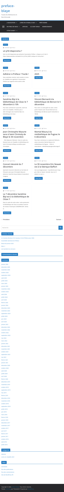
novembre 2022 (5, 330)
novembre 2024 (5, 289)
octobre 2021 (5, 352)
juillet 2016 (4, 444)
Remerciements (47, 26)
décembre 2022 (5, 327)
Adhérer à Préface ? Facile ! (16, 74)
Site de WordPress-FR (7, 475)
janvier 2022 (4, 343)
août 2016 (4, 442)
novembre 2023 (5, 311)
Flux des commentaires (7, 472)
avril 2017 (4, 431)
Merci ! (3, 246)
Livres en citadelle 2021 (7, 457)
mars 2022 (4, 341)
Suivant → (59, 219)
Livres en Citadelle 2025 (27, 22)
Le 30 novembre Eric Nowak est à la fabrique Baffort (47, 165)
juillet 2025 (4, 281)
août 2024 (4, 294)
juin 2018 (3, 412)
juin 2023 (3, 319)
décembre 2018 (5, 398)
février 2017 (4, 433)
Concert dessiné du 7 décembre (13, 165)
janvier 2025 (4, 286)
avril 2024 (4, 300)
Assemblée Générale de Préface (10, 241)
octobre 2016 (5, 439)
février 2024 (4, 302)
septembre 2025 (5, 275)
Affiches (25, 26)
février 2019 (4, 395)
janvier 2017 (4, 436)
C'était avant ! (11, 30)
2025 (36, 74)
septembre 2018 (5, 406)
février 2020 (4, 379)
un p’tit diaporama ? (12, 50)
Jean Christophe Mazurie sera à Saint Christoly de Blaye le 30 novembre (14, 134)
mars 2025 (4, 283)
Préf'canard (43, 22)
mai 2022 (3, 338)
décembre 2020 (5, 365)
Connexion (4, 466)
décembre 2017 (5, 423)
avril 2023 (4, 321)
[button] (16, 23)
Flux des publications (7, 469)
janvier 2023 (4, 324)
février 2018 (4, 417)
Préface (13, 47)
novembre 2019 (5, 384)
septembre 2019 (5, 390)
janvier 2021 (4, 362)
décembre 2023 (5, 308)
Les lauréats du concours (8, 249)
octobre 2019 (5, 387)
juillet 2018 (4, 409)
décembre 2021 (5, 346)
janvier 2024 (4, 305)
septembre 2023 (5, 313)
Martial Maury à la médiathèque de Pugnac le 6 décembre (47, 134)
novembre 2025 (5, 270)
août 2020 (4, 371)
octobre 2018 (5, 403)
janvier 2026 (4, 264)
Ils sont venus (35, 26)
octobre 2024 (5, 291)
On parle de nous (12, 26)
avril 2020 (4, 376)
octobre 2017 (5, 428)
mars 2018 (4, 414)
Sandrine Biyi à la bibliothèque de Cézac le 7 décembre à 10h (15, 102)
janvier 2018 (4, 420)
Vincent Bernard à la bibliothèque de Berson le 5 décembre (47, 102)
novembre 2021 (5, 349)
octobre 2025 (5, 272)
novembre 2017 (5, 425)
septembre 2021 (5, 354)
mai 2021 (3, 357)
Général (5, 44)
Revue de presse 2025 (7, 243)
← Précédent (5, 219)
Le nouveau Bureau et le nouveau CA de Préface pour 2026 (17, 238)
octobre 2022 (5, 332)
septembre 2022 (5, 335)
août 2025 (4, 278)
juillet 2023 (4, 316)
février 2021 (4, 360)
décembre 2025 (5, 267)
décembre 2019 (5, 382)
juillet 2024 (4, 297)
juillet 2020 (4, 373)
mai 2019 (3, 393)
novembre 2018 (5, 401)
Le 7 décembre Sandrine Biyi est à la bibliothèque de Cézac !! (16, 196)
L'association (11, 22)
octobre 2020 (5, 368)
